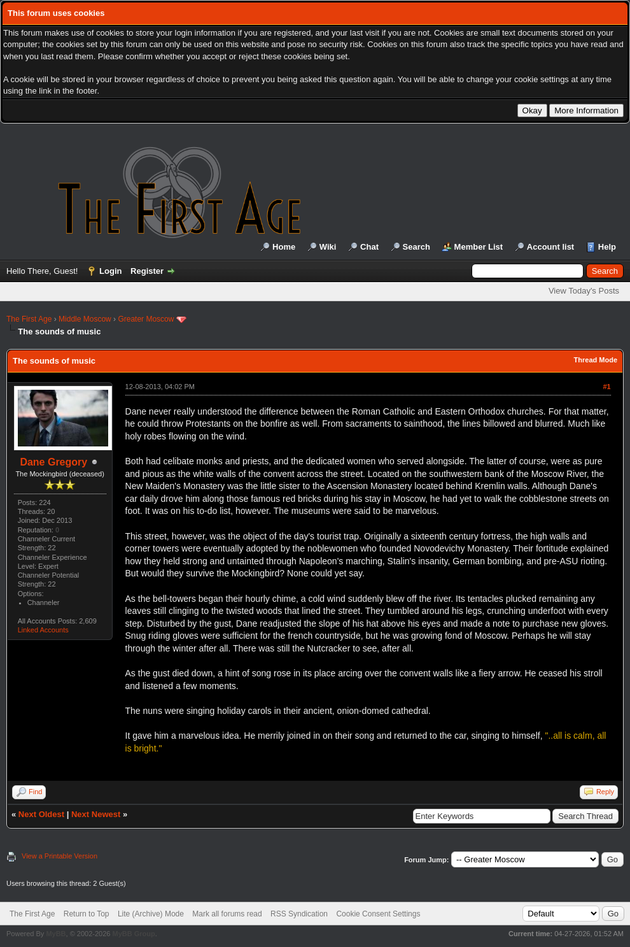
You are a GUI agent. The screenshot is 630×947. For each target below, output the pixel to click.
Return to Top (86, 913)
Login (110, 271)
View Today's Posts (584, 290)
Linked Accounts (43, 630)
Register (147, 271)
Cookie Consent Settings (378, 913)
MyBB (56, 933)
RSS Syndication (299, 913)
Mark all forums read (227, 913)
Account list (550, 247)
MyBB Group (133, 933)
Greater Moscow (146, 319)
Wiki (328, 247)
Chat (369, 247)
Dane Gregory (53, 462)
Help (607, 247)
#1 (606, 386)
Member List (478, 247)
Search (416, 247)
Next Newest (95, 814)
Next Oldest (41, 814)
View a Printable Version (59, 856)
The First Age (29, 319)
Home (283, 247)
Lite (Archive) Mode (151, 913)
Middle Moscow (85, 319)
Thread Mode (595, 360)
